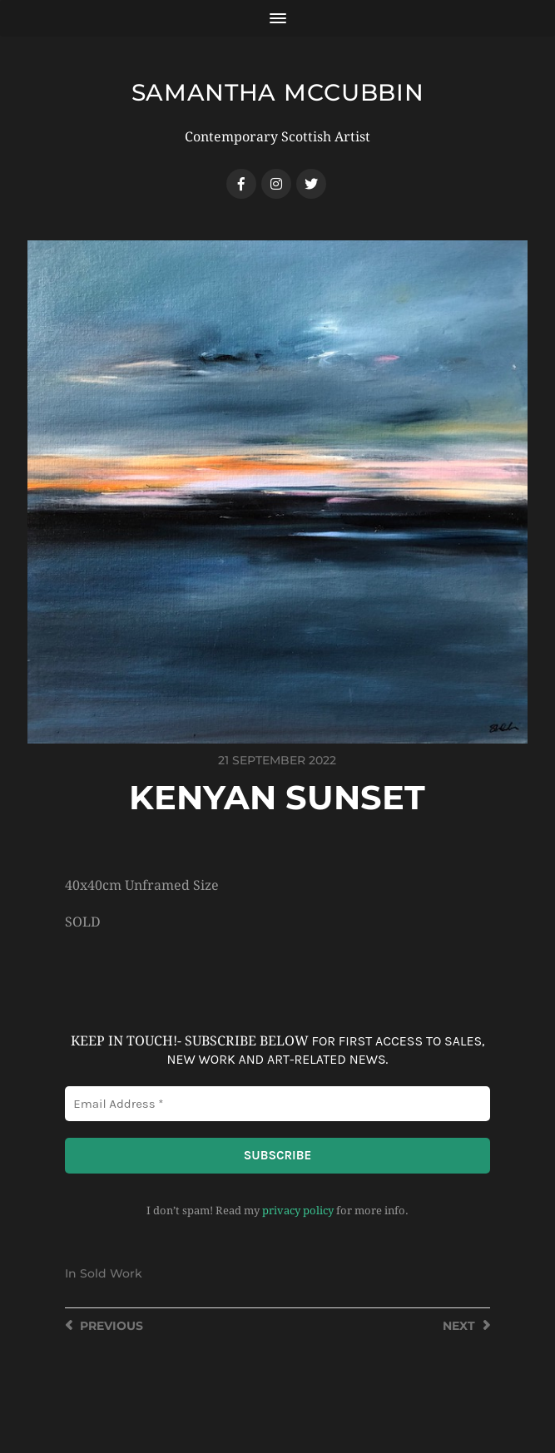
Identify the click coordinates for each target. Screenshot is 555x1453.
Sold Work (111, 1273)
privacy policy (298, 1210)
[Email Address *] (277, 1104)
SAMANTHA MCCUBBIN (277, 92)
